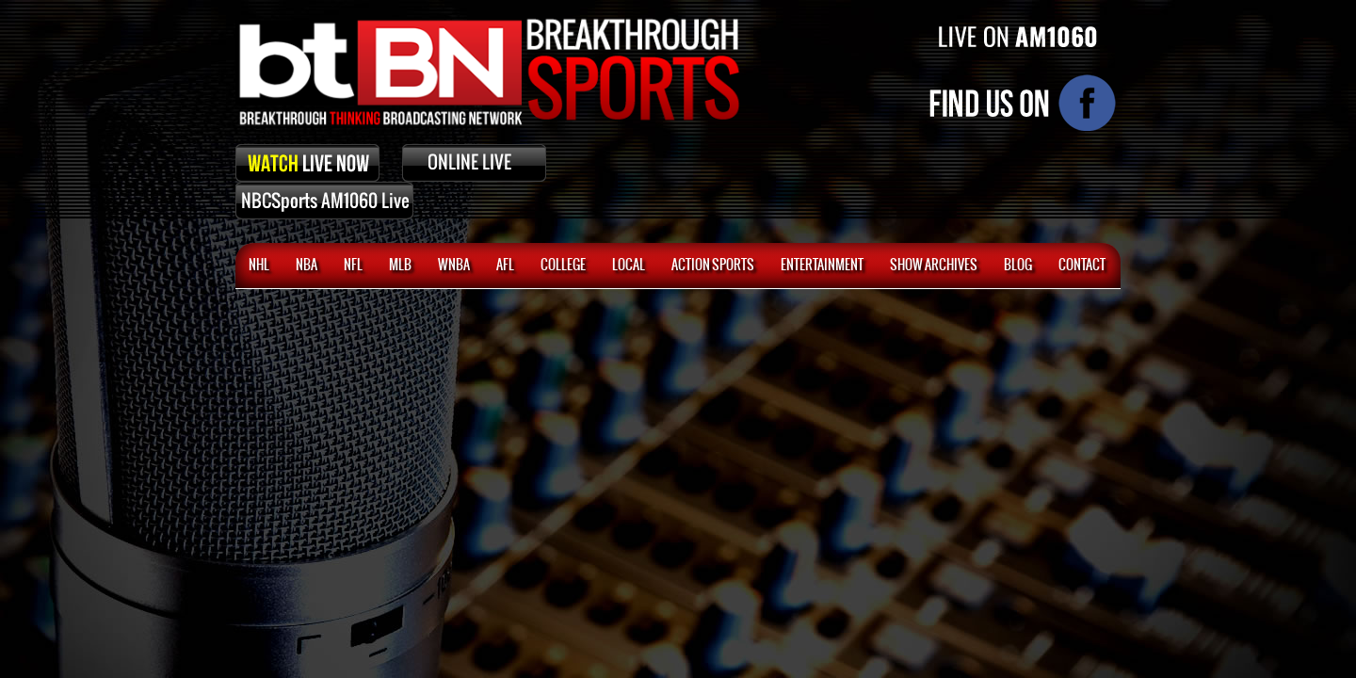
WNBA (454, 265)
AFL (505, 265)
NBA (306, 265)
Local (628, 265)
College (563, 265)
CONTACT (1082, 265)
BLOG (1018, 265)
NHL (259, 265)
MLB (400, 265)
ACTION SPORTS (712, 265)
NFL (353, 265)
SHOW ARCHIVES (933, 265)
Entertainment (822, 265)
